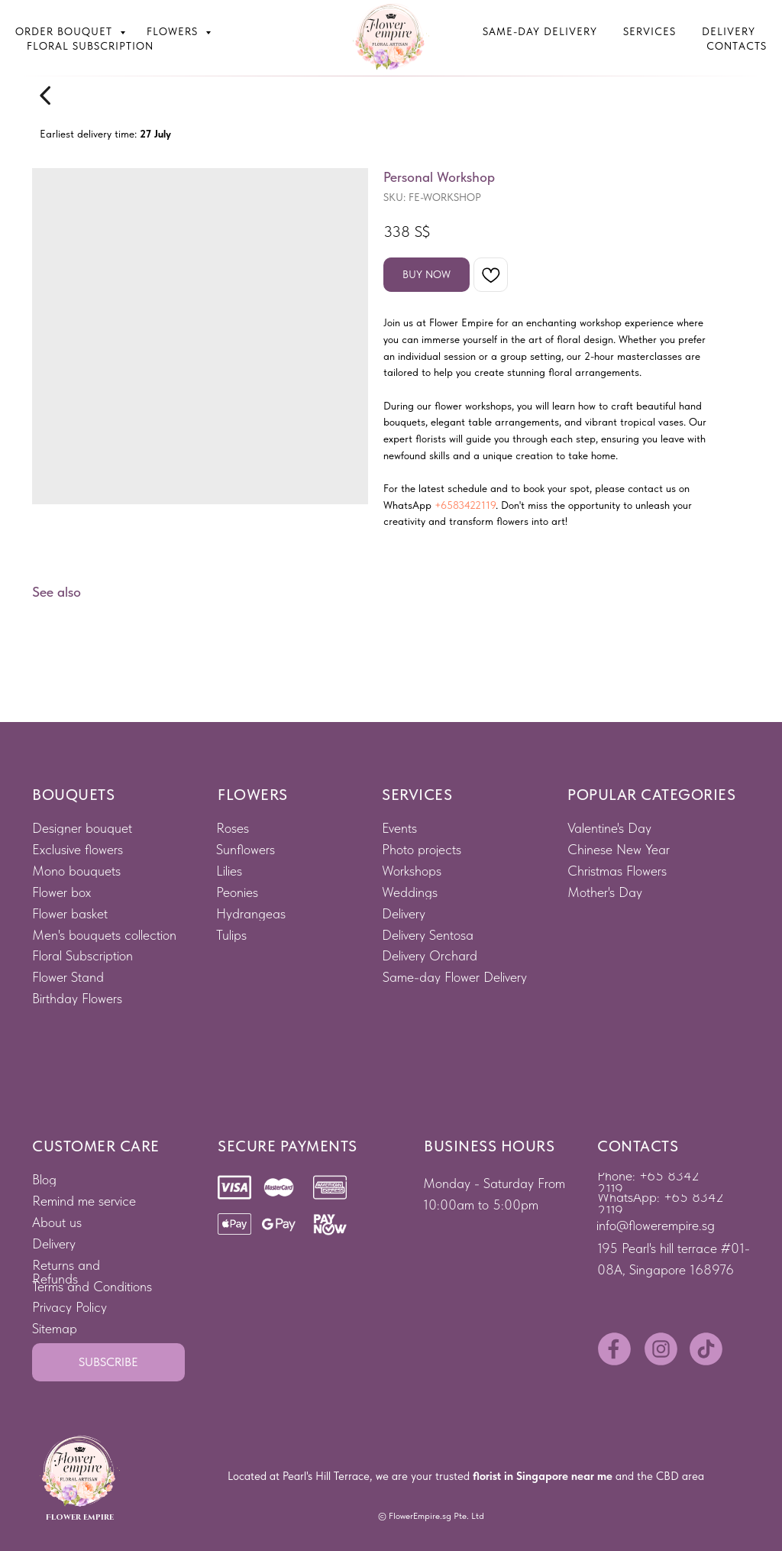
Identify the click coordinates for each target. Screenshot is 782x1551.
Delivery (728, 31)
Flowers (174, 31)
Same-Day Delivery (540, 31)
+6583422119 (465, 505)
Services (649, 31)
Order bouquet (65, 31)
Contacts (736, 46)
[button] (108, 1362)
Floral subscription (90, 46)
